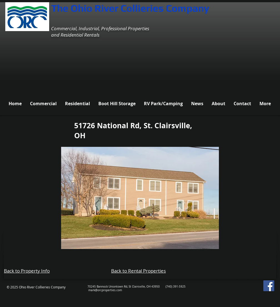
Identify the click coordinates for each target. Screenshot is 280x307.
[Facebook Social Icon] (268, 285)
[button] (140, 198)
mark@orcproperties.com (105, 290)
